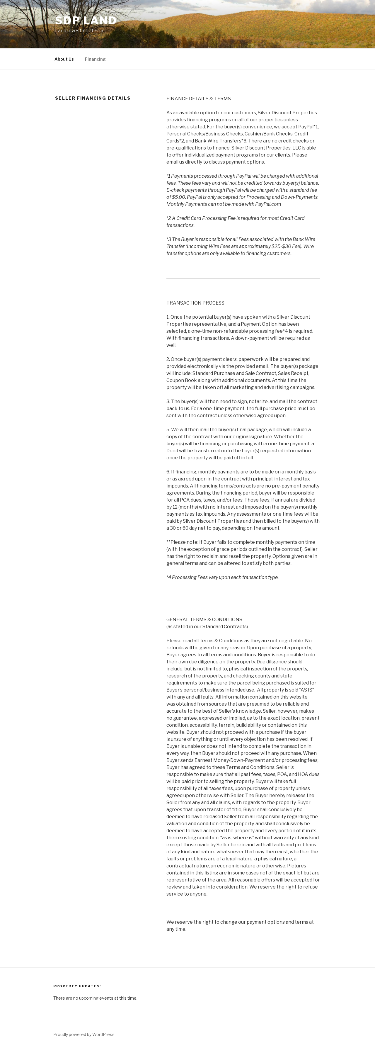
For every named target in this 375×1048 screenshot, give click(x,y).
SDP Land (86, 20)
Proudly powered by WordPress (84, 1034)
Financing (95, 59)
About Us (64, 59)
